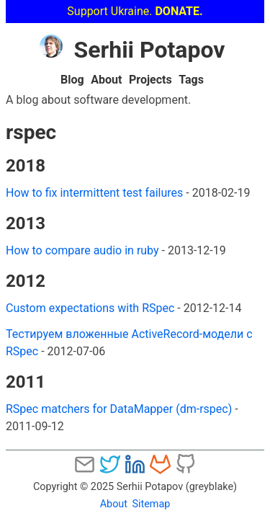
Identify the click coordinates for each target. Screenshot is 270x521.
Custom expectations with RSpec (90, 308)
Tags (191, 79)
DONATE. (178, 11)
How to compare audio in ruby (82, 250)
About (106, 79)
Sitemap (151, 504)
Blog (72, 79)
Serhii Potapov (132, 49)
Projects (150, 79)
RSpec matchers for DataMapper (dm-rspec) (119, 409)
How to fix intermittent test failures (94, 193)
